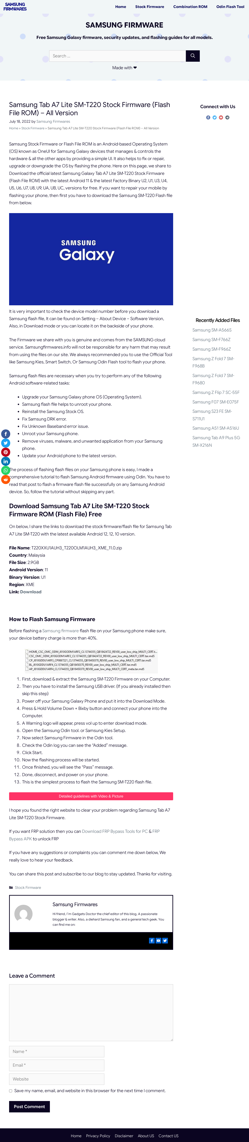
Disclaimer (124, 1136)
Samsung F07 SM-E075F (216, 402)
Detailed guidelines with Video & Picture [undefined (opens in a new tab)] (91, 796)
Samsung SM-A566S (212, 330)
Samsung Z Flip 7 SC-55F (216, 392)
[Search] (193, 56)
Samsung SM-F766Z (212, 339)
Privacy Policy (98, 1136)
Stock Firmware (149, 7)
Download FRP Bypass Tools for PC (115, 831)
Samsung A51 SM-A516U (216, 428)
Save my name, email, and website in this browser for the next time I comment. (90, 1090)
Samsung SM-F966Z (212, 349)
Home (120, 7)
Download (30, 591)
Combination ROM (190, 7)
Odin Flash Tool (230, 7)
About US (146, 1136)
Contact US (168, 1136)
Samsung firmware (60, 630)
